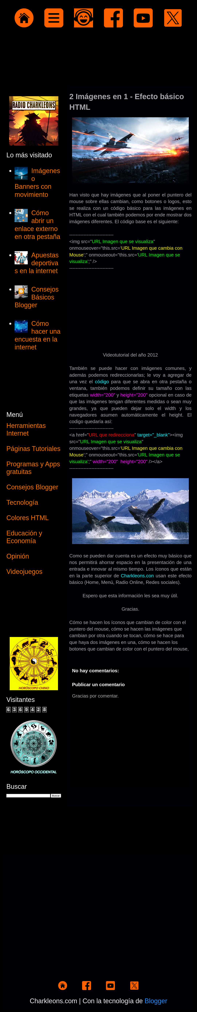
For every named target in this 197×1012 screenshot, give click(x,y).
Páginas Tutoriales (33, 448)
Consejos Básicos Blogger (37, 297)
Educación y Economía (24, 537)
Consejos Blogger (32, 487)
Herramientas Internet (26, 429)
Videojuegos (24, 571)
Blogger (156, 1001)
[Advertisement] (98, 57)
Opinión (17, 556)
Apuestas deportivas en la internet (37, 263)
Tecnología (22, 502)
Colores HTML (27, 518)
